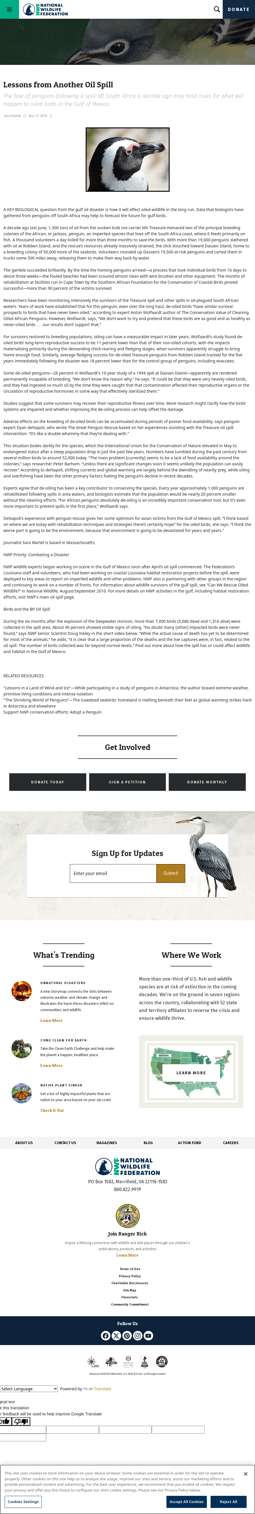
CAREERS (231, 1143)
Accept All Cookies (187, 1501)
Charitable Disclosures (129, 1283)
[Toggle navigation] (9, 9)
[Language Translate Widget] (29, 1388)
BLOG (148, 1143)
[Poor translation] (21, 1421)
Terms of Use (129, 1269)
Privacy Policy (130, 1276)
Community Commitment (130, 1304)
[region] (127, 1489)
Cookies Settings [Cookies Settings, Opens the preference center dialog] (23, 1501)
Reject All (228, 1501)
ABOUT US (24, 1143)
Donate (239, 9)
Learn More (51, 1020)
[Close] (245, 1474)
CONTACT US (65, 1143)
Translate (97, 1388)
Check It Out (52, 1110)
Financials (129, 1297)
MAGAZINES (107, 1143)
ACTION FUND (189, 1143)
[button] (170, 873)
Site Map (129, 1290)
